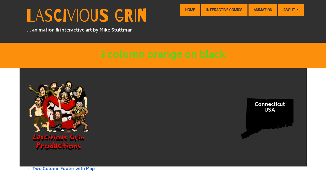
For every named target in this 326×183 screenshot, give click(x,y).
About (291, 10)
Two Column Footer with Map (61, 169)
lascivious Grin (86, 16)
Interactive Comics (224, 10)
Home (190, 10)
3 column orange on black (163, 55)
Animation (263, 10)
